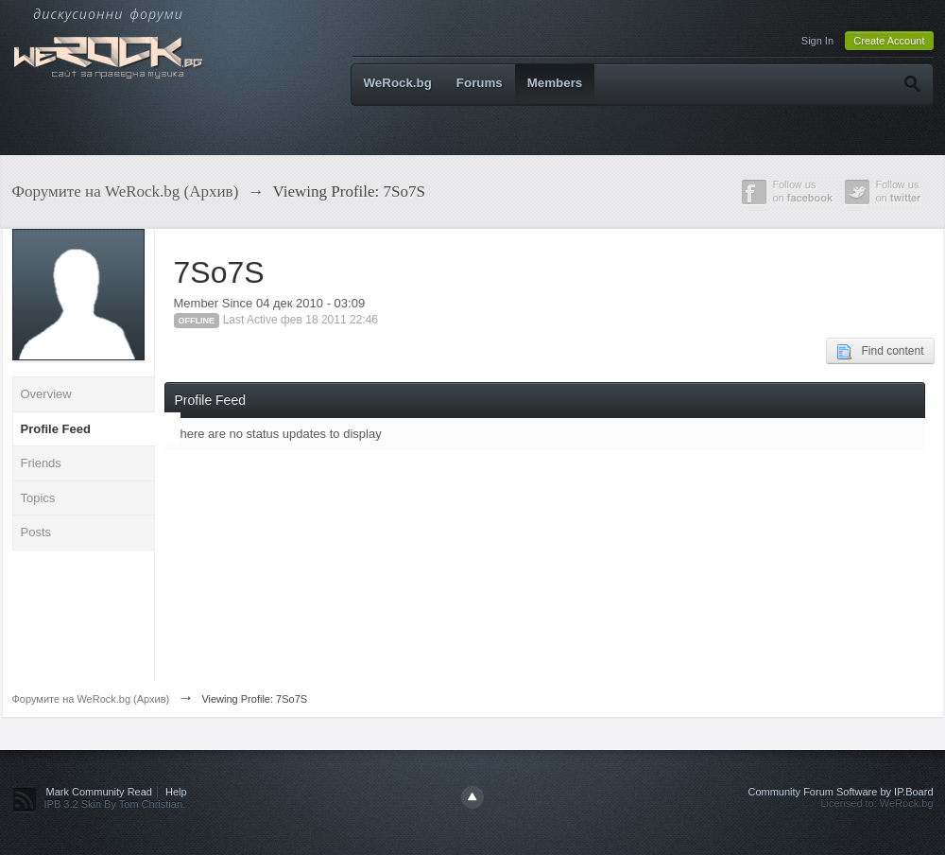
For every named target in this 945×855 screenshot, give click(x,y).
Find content (879, 351)
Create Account (888, 40)
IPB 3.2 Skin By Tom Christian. (115, 804)
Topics (38, 498)
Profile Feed (56, 429)
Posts (36, 532)
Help (176, 791)
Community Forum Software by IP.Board (840, 791)
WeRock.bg (398, 83)
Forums (479, 83)
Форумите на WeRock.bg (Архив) (91, 699)
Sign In (817, 40)
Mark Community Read (99, 791)
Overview (46, 394)
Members (555, 83)
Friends (41, 463)
